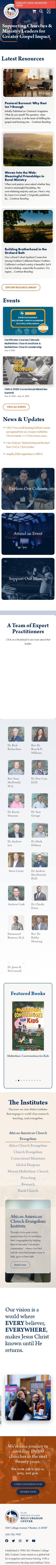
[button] (41, 11)
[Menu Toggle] (48, 11)
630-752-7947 (13, 1534)
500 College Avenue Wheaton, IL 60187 (26, 1527)
